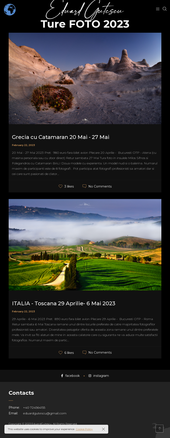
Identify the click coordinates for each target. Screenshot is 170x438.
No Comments (100, 186)
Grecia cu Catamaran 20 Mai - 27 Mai (60, 137)
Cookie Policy (84, 429)
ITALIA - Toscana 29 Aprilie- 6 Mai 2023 (63, 303)
